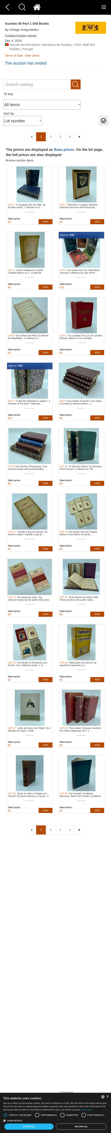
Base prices (64, 150)
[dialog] (55, 1113)
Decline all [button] (81, 1126)
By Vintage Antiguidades (22, 29)
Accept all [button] (29, 1126)
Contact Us (66, 1092)
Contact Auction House (20, 35)
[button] (55, 1120)
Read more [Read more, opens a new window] (86, 1109)
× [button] (107, 1096)
